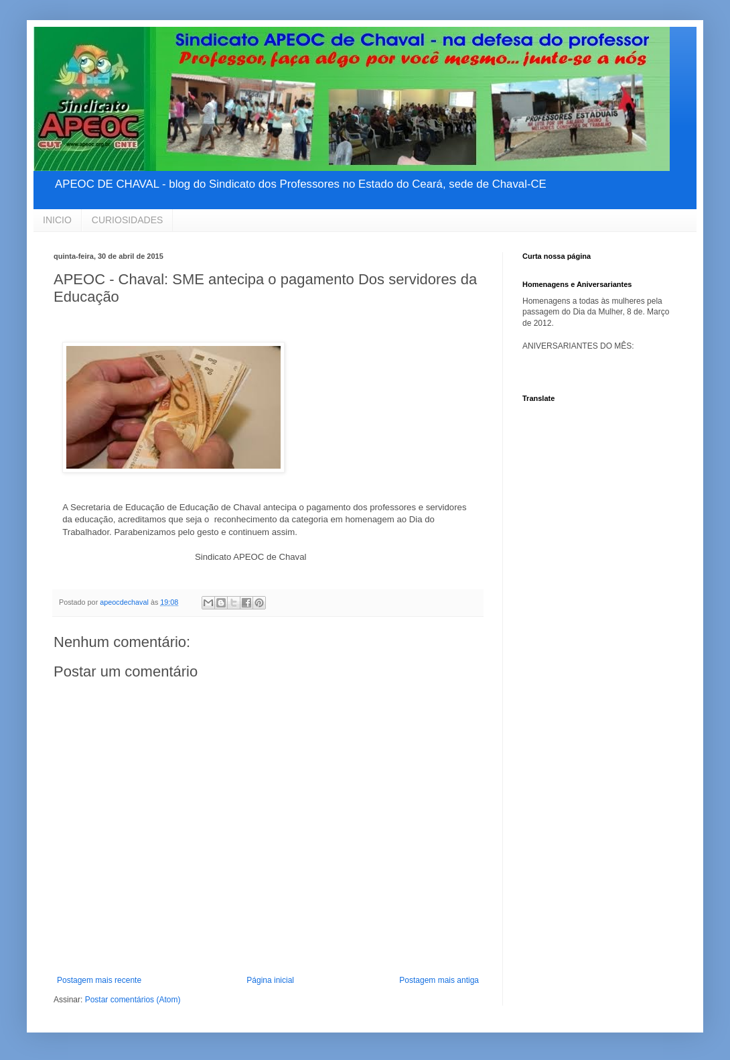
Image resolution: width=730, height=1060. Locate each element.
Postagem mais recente (99, 980)
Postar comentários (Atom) (133, 999)
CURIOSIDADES (127, 220)
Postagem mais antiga (439, 980)
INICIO (57, 220)
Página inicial (270, 980)
